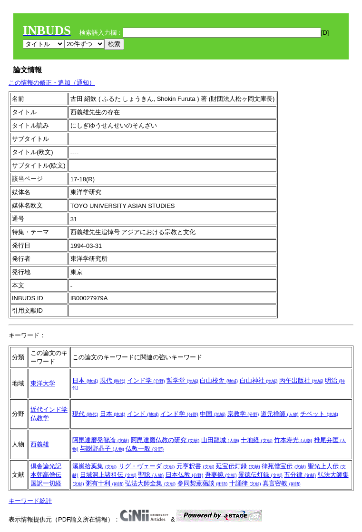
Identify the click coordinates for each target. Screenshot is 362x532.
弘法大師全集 (150, 483)
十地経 (257, 439)
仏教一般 (145, 448)
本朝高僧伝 (45, 474)
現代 (113, 380)
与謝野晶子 (102, 448)
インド (143, 413)
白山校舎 (219, 380)
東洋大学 (42, 383)
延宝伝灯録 (238, 466)
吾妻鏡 (221, 474)
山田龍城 (220, 439)
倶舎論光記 (45, 466)
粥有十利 (105, 483)
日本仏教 (185, 474)
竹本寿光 (293, 439)
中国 (212, 413)
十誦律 (245, 483)
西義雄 (39, 444)
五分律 (300, 474)
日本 (85, 380)
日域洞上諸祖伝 (108, 474)
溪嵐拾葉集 (94, 466)
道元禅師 (280, 413)
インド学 (146, 380)
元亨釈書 (195, 466)
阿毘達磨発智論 (100, 439)
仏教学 (39, 418)
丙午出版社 (301, 380)
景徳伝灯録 (260, 474)
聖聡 (151, 474)
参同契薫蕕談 (202, 483)
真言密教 (282, 483)
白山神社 (259, 380)
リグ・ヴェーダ (146, 466)
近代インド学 (49, 409)
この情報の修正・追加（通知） (52, 82)
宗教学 (243, 413)
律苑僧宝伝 (284, 466)
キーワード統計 (30, 500)
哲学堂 (182, 380)
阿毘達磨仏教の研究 (165, 439)
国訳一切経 (45, 483)
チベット (319, 413)
